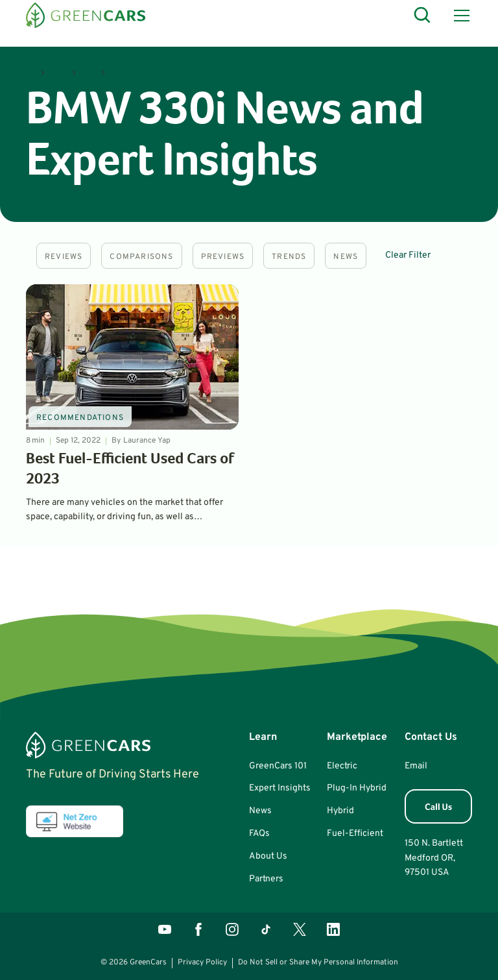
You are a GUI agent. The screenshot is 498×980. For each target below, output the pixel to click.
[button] (459, 15)
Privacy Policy (202, 962)
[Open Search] (422, 15)
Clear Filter (408, 255)
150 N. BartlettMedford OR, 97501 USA (434, 858)
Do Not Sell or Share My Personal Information (318, 962)
